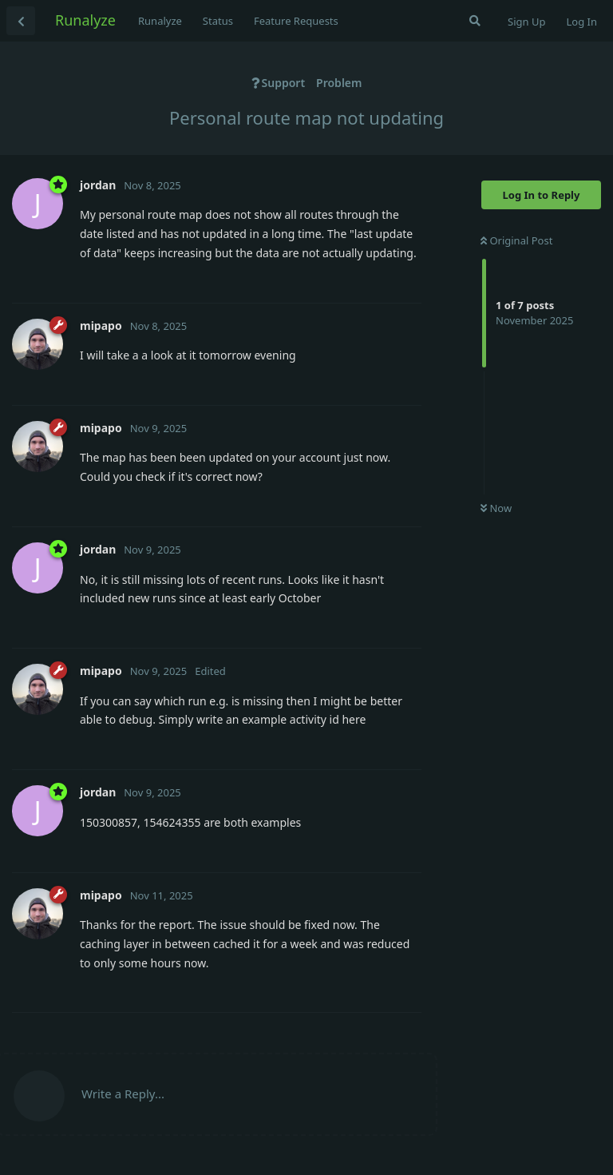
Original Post (516, 240)
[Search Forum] (475, 20)
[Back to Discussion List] (20, 20)
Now (496, 508)
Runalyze (85, 20)
